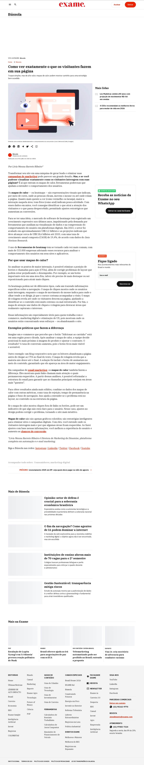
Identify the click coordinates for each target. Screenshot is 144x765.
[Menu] (10, 5)
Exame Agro (32, 693)
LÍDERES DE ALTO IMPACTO (14, 690)
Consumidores (41, 462)
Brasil (10, 697)
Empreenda (95, 725)
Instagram (114, 688)
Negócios (12, 731)
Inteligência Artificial (13, 720)
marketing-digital (60, 462)
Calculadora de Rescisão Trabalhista (50, 717)
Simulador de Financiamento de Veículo (52, 734)
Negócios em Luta (72, 722)
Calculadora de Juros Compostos (51, 726)
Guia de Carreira (51, 702)
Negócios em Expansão (70, 747)
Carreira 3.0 (95, 698)
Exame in (94, 693)
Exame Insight (14, 715)
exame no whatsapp (106, 191)
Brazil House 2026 (73, 680)
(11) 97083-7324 (120, 727)
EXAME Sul (69, 685)
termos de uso (26, 761)
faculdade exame (95, 676)
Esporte (30, 688)
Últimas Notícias (15, 685)
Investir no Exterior (73, 706)
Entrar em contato (117, 703)
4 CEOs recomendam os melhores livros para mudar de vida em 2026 (117, 107)
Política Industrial (72, 726)
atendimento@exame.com (121, 717)
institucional (13, 761)
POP (28, 714)
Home (10, 62)
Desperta (102, 256)
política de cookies (41, 761)
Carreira (11, 701)
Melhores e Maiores (73, 737)
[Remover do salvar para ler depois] (36, 146)
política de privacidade (60, 761)
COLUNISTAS (13, 735)
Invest (10, 726)
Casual (30, 679)
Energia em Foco (72, 701)
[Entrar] (130, 4)
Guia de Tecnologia (49, 689)
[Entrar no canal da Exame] (119, 211)
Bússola (15, 14)
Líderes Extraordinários (72, 716)
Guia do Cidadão (51, 683)
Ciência (30, 709)
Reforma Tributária (73, 710)
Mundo (30, 675)
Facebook (114, 693)
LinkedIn (113, 684)
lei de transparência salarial (83, 761)
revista (94, 683)
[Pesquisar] (15, 5)
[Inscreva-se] (125, 284)
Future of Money (31, 703)
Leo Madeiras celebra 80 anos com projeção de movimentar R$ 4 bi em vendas (115, 96)
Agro (92, 720)
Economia (12, 706)
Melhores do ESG (72, 742)
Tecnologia (31, 698)
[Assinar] (117, 4)
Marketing (31, 684)
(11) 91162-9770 (120, 707)
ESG (10, 710)
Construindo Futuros (70, 695)
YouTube (113, 679)
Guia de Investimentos (50, 696)
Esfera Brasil (88, 648)
